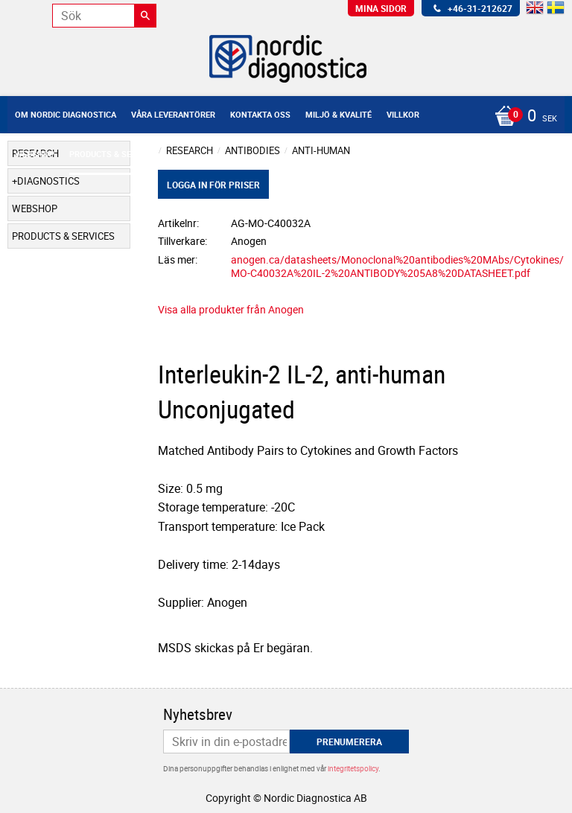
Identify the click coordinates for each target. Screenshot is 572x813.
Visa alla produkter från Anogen (231, 309)
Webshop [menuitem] (34, 153)
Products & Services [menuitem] (114, 153)
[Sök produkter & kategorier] (104, 16)
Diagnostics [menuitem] (48, 181)
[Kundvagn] (282, 117)
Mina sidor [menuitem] (381, 8)
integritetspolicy (353, 768)
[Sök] (145, 15)
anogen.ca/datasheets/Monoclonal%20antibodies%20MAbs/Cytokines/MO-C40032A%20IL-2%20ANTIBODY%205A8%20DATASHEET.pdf (397, 266)
